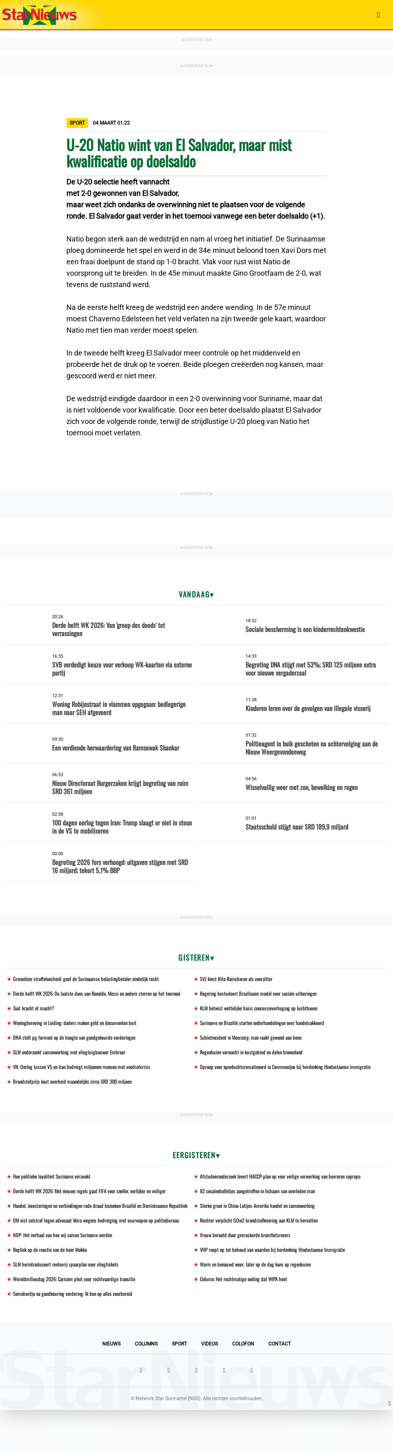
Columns (146, 1385)
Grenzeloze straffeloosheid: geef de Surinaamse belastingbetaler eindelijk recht (94, 979)
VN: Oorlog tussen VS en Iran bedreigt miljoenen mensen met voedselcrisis (89, 1077)
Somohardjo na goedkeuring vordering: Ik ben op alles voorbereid (79, 1334)
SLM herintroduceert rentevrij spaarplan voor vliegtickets (71, 1304)
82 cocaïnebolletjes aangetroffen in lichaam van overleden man (264, 1211)
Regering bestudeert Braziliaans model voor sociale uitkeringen (264, 994)
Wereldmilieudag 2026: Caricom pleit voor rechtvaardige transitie (81, 1319)
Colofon (243, 1385)
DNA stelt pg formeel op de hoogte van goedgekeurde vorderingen (80, 1047)
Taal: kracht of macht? (36, 1017)
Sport (179, 1385)
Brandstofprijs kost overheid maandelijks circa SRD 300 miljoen (78, 1101)
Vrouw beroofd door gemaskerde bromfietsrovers (250, 1274)
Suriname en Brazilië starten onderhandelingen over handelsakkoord (270, 1032)
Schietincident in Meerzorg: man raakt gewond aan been (257, 1047)
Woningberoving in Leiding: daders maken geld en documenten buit (81, 1032)
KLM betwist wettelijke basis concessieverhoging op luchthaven (264, 1017)
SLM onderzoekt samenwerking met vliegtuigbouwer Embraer (76, 1062)
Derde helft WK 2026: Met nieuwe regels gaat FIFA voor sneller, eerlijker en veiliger (97, 1211)
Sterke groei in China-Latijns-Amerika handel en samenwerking (264, 1227)
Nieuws (111, 1385)
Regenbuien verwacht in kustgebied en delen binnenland (256, 1062)
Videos (209, 1385)
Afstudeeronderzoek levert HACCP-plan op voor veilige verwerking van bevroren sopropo (290, 1196)
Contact (279, 1385)
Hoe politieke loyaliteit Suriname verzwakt (56, 1196)
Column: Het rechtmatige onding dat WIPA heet (248, 1319)
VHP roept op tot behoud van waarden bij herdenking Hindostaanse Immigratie (280, 1289)
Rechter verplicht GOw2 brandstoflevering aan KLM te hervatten (265, 1250)
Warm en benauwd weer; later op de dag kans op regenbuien (261, 1304)
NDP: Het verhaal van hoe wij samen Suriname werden (68, 1274)
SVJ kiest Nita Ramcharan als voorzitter (240, 979)
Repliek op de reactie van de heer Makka (54, 1289)
